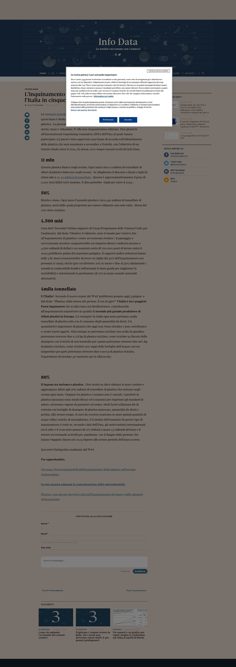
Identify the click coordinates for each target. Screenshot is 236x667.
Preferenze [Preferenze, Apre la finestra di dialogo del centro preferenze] (108, 120)
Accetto (128, 120)
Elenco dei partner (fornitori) (84, 110)
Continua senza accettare (158, 71)
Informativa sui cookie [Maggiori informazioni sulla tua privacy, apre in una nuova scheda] (103, 96)
